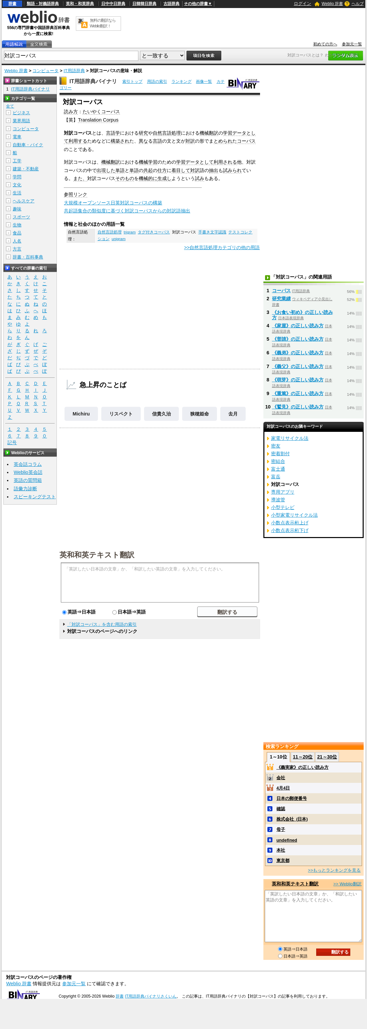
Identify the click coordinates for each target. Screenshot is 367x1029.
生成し (164, 178)
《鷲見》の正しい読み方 (298, 406)
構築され (120, 141)
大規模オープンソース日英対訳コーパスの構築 (113, 202)
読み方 (71, 111)
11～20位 (303, 756)
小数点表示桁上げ (290, 522)
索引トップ (132, 81)
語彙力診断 (25, 488)
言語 (157, 141)
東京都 (282, 860)
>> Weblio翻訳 (347, 883)
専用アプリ (282, 492)
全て (10, 106)
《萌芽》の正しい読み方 (298, 379)
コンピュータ (45, 70)
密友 (275, 446)
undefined (286, 840)
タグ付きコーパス (154, 232)
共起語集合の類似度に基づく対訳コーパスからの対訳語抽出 (127, 210)
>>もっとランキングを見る (334, 870)
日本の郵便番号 (291, 798)
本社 (280, 850)
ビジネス (21, 112)
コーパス (246, 141)
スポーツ (21, 216)
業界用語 (21, 120)
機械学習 (148, 162)
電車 (17, 136)
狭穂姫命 (199, 413)
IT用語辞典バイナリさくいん (151, 996)
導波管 (278, 499)
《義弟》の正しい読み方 (298, 352)
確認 (280, 808)
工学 (17, 160)
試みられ (232, 170)
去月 (233, 413)
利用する (78, 141)
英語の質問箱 (28, 480)
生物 (17, 224)
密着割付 (280, 453)
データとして (200, 162)
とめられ (223, 141)
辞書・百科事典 (28, 257)
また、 (80, 178)
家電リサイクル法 (290, 438)
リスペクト (121, 413)
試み (199, 178)
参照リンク (75, 194)
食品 (17, 232)
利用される (225, 162)
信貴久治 (161, 413)
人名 (17, 240)
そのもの (124, 178)
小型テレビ (282, 507)
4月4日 (283, 788)
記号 (12, 443)
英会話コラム (28, 464)
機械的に (148, 178)
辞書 (12, 3)
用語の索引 (157, 81)
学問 (17, 176)
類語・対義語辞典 (43, 3)
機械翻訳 (209, 133)
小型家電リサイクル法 (294, 515)
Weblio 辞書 (332, 3)
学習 (227, 133)
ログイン (302, 3)
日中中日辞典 (113, 3)
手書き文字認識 (212, 232)
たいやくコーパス (101, 111)
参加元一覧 (352, 44)
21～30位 (327, 756)
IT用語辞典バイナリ (93, 81)
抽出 (213, 170)
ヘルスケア (23, 200)
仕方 (162, 170)
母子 (280, 829)
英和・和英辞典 (80, 3)
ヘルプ (358, 3)
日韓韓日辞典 (144, 3)
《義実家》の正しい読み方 (302, 767)
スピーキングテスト (35, 496)
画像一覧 (204, 81)
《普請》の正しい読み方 (298, 339)
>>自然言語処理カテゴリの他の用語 (222, 247)
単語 (120, 170)
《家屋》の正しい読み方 (298, 325)
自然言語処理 (167, 133)
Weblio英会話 (28, 472)
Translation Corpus (98, 120)
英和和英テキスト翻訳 (96, 554)
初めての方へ (325, 44)
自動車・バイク (28, 144)
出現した (106, 170)
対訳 (190, 141)
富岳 (275, 476)
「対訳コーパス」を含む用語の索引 (102, 624)
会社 (280, 777)
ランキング (181, 81)
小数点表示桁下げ (290, 530)
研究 (143, 133)
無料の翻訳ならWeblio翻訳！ (103, 23)
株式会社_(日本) (292, 819)
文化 (17, 184)
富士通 (278, 469)
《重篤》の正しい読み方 (298, 393)
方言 (17, 248)
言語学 (113, 133)
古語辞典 (171, 3)
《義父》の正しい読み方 (298, 366)
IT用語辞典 (74, 70)
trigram (130, 232)
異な (143, 141)
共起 (148, 170)
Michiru (81, 413)
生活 (17, 192)
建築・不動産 (26, 168)
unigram (119, 239)
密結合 (278, 461)
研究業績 (281, 298)
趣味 (17, 208)
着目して (180, 170)
